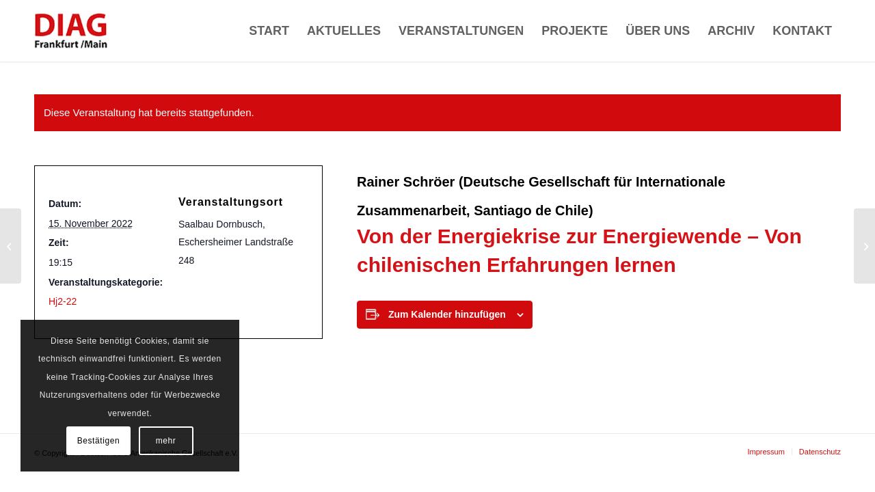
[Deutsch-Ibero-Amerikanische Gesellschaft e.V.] (70, 31)
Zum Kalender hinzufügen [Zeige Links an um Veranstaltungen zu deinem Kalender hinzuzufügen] (447, 314)
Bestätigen (98, 441)
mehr (166, 441)
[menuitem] (269, 31)
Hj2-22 (63, 301)
